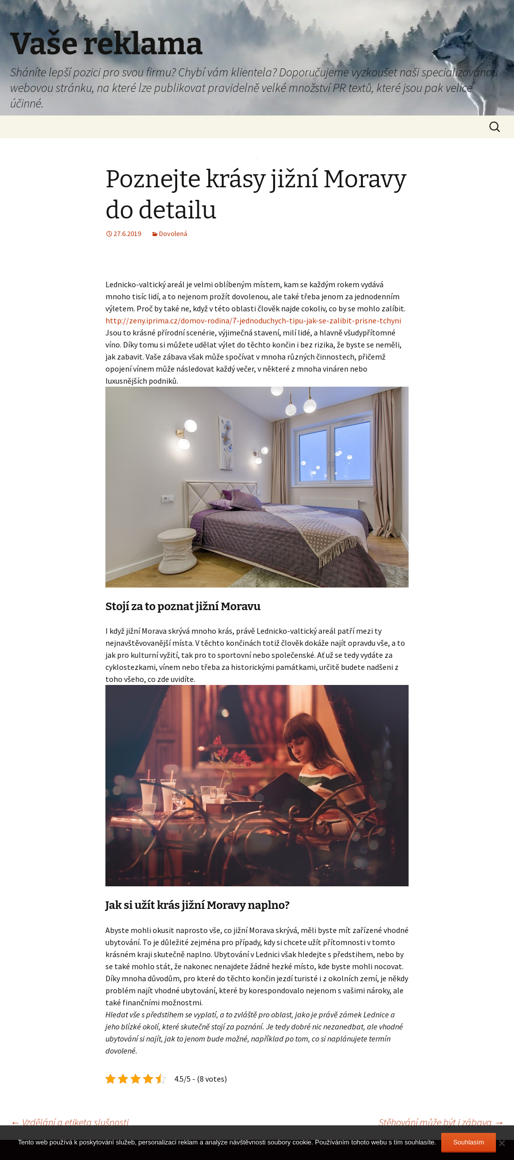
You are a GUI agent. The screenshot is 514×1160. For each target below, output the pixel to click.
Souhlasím (468, 1142)
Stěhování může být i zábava (441, 1122)
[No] (501, 1143)
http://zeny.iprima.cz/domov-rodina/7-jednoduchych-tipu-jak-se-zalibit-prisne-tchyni (253, 320)
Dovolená (173, 233)
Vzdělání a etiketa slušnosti (69, 1122)
